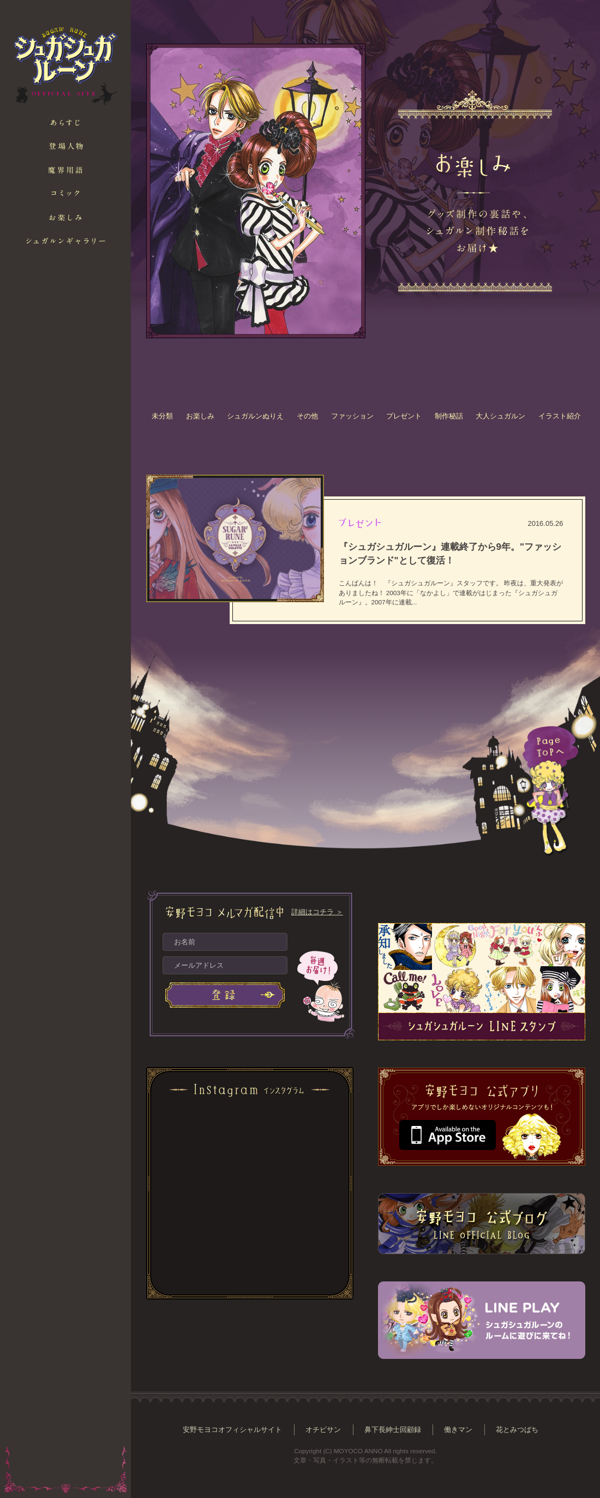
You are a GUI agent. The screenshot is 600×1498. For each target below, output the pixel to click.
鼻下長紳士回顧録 (392, 1429)
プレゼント (404, 416)
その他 (307, 416)
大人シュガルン (500, 416)
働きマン (458, 1429)
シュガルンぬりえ (255, 416)
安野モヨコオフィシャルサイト (232, 1429)
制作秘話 (449, 416)
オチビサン (323, 1429)
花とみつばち (517, 1429)
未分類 (162, 416)
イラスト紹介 (559, 416)
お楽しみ (200, 416)
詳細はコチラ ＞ (317, 912)
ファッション (352, 416)
